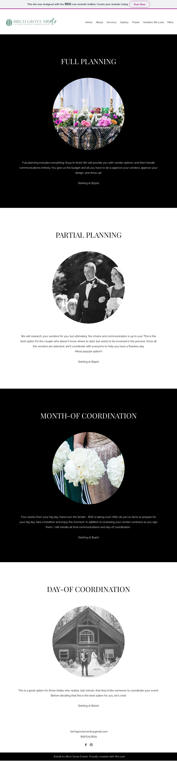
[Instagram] (91, 745)
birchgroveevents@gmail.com (89, 731)
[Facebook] (86, 745)
